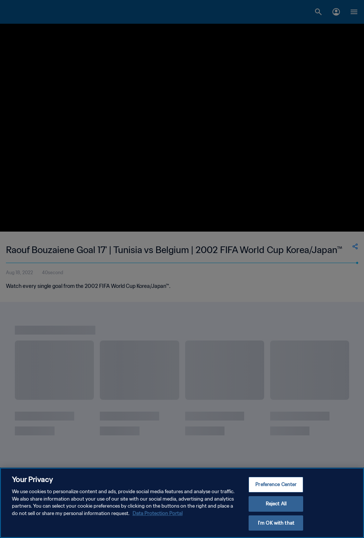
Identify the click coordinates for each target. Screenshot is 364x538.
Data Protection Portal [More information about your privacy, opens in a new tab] (157, 514)
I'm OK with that (276, 524)
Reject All (276, 505)
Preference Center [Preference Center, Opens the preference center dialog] (275, 485)
